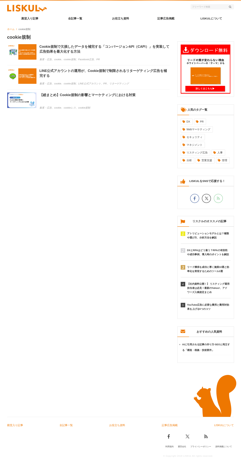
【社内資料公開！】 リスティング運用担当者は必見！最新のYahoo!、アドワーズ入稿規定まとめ (208, 288)
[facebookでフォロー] (194, 198)
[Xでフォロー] (206, 198)
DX (188, 121)
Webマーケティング (199, 129)
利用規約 (169, 446)
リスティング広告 (197, 152)
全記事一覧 (75, 18)
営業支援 (206, 160)
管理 (224, 160)
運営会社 (182, 446)
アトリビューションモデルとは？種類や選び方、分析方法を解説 (208, 235)
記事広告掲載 (165, 18)
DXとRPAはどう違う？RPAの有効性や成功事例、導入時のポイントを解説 (208, 252)
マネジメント (194, 144)
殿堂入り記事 (29, 18)
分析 (189, 160)
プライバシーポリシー (200, 446)
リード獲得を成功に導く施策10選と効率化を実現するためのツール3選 (208, 269)
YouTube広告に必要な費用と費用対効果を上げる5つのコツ (208, 306)
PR (202, 121)
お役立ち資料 (120, 18)
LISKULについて (211, 18)
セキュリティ (194, 137)
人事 (220, 152)
